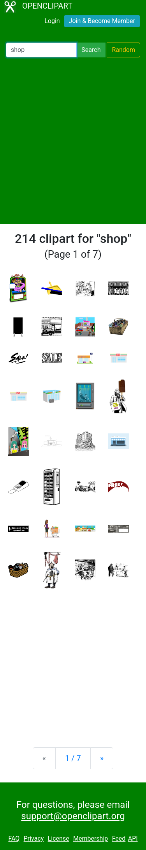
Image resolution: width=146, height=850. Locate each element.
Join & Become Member (102, 21)
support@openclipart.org (73, 816)
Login (52, 21)
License (58, 839)
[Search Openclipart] (41, 50)
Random (123, 49)
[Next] (101, 758)
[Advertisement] (73, 141)
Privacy (34, 839)
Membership (90, 839)
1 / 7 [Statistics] (73, 758)
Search (90, 49)
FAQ (13, 839)
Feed (119, 839)
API (133, 839)
